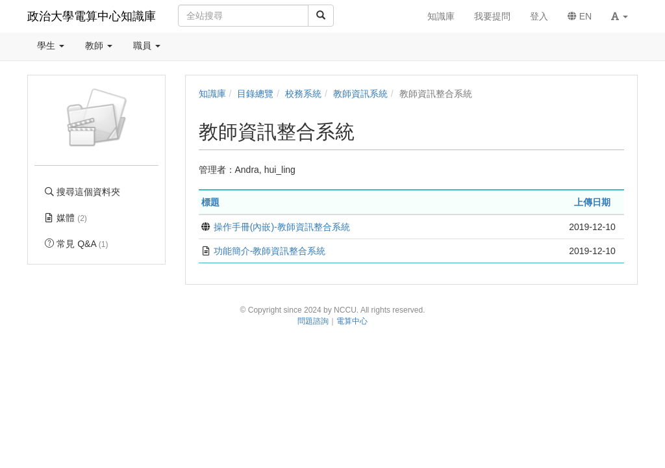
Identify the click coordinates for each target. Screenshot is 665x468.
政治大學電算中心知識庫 (91, 16)
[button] (619, 16)
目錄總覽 (255, 93)
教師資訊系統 (360, 93)
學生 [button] (50, 45)
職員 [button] (146, 45)
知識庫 (212, 93)
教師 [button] (98, 45)
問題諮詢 (313, 321)
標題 (210, 202)
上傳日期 (592, 202)
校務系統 (303, 93)
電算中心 (352, 321)
